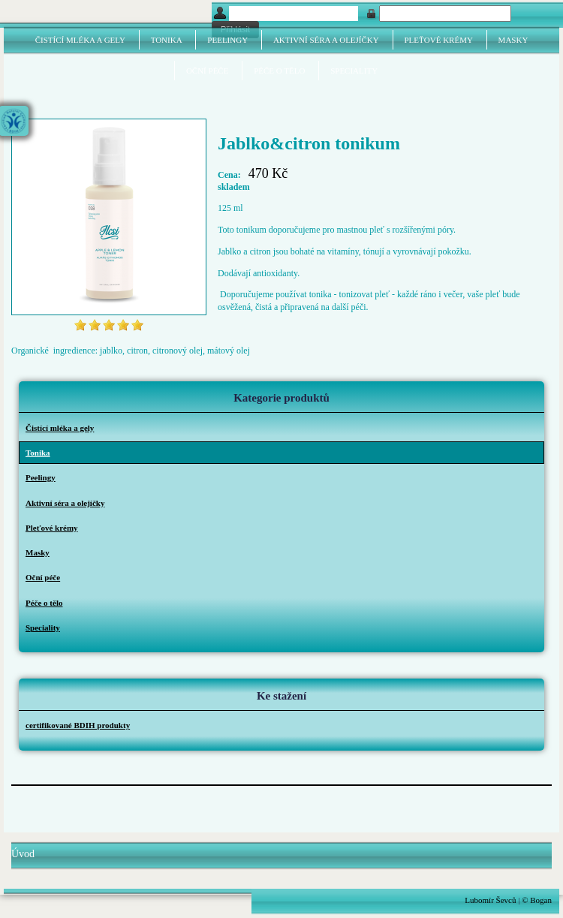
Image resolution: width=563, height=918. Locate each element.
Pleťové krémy (439, 39)
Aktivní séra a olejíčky (326, 39)
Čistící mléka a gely (80, 39)
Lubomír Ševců (490, 899)
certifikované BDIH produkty (78, 725)
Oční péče (207, 70)
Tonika (166, 39)
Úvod (23, 853)
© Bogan (537, 899)
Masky (513, 39)
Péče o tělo (279, 70)
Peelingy (227, 39)
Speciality (354, 70)
